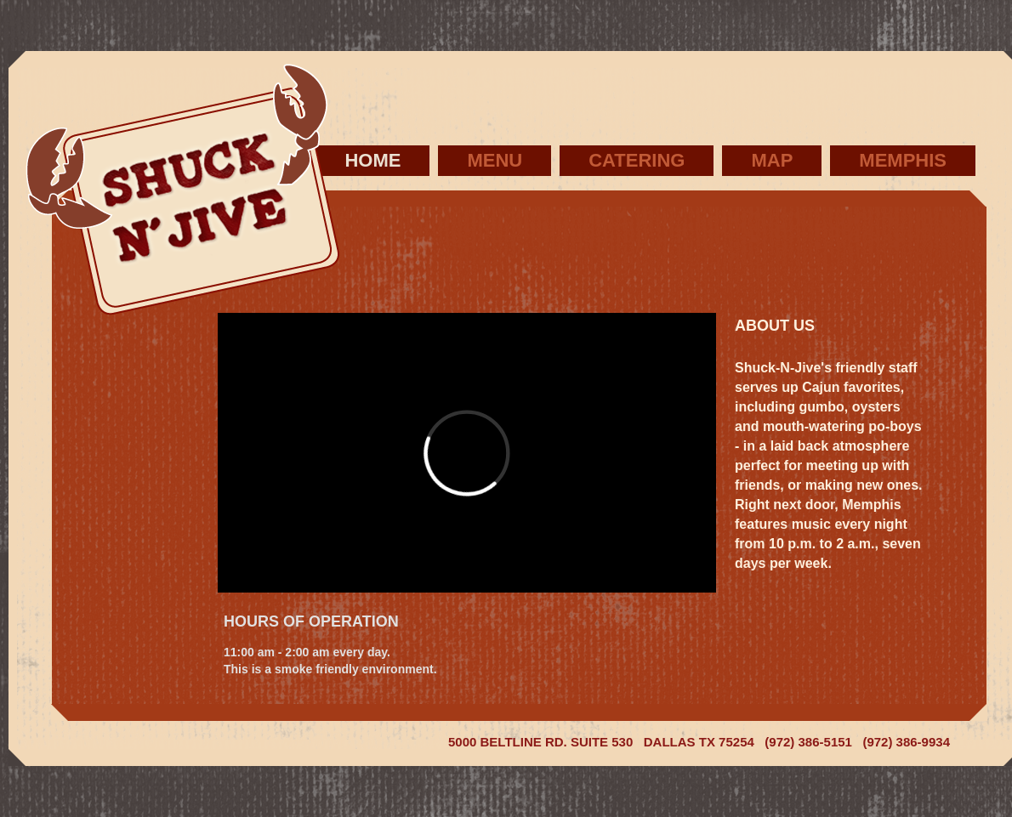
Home (372, 160)
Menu (494, 160)
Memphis (903, 160)
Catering (636, 160)
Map (772, 160)
